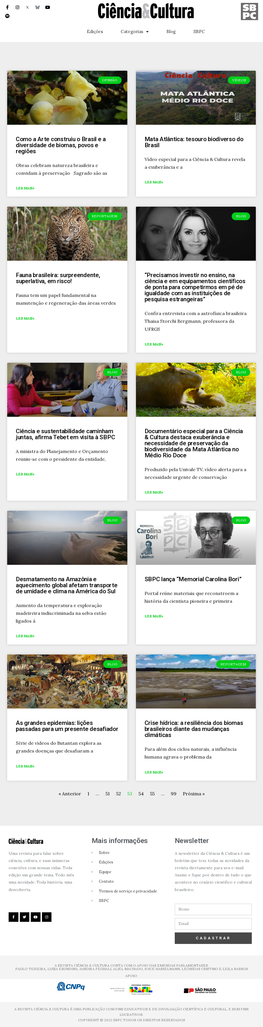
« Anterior (70, 793)
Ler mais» (25, 188)
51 (107, 793)
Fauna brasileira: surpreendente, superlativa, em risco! (58, 278)
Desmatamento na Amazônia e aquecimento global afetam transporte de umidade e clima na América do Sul (67, 585)
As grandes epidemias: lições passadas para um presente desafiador (67, 725)
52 (118, 793)
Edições (95, 31)
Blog (171, 31)
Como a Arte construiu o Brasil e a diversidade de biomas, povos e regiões (61, 145)
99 (173, 793)
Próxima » (194, 793)
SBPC (199, 31)
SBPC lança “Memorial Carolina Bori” (193, 579)
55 (152, 793)
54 (141, 793)
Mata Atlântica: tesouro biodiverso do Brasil (194, 142)
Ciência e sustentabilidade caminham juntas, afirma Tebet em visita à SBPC (65, 434)
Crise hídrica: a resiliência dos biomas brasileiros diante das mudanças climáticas (194, 728)
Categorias (135, 32)
